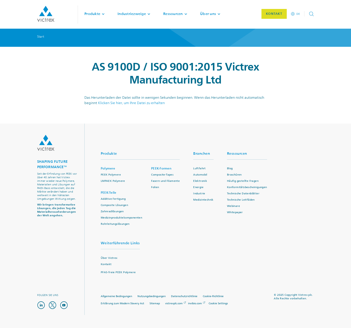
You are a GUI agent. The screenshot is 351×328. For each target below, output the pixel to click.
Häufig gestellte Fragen (243, 181)
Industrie (199, 193)
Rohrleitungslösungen (115, 224)
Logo (45, 143)
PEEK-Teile (108, 192)
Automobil (200, 174)
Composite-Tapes (162, 174)
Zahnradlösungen (112, 211)
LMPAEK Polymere (113, 181)
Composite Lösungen (114, 205)
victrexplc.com (174, 303)
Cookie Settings (218, 304)
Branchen (201, 153)
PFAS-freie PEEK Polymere (118, 272)
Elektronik (200, 181)
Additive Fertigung (113, 199)
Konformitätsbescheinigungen (247, 187)
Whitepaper (235, 212)
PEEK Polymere (111, 174)
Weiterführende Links (120, 243)
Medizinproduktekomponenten (121, 217)
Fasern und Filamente (165, 181)
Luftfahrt (199, 168)
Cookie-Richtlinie (213, 296)
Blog (230, 168)
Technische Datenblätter (243, 193)
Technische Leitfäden (241, 199)
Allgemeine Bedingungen (116, 296)
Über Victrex (109, 258)
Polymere (108, 168)
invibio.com (195, 303)
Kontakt (106, 264)
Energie (198, 187)
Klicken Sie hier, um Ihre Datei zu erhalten (131, 103)
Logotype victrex (45, 14)
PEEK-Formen (161, 168)
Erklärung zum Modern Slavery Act (122, 303)
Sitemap (155, 303)
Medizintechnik (203, 199)
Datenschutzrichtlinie (184, 296)
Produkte (109, 153)
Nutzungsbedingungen (151, 296)
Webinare (233, 206)
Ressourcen (237, 153)
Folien (155, 187)
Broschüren (234, 174)
